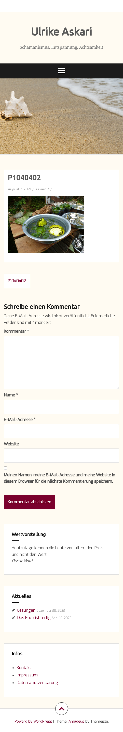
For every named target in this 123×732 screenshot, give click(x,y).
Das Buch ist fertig (34, 617)
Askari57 (42, 189)
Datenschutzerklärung (37, 682)
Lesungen (26, 610)
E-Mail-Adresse (19, 419)
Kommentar (16, 331)
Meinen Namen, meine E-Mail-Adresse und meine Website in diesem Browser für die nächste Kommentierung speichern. (59, 478)
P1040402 (17, 281)
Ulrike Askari (61, 32)
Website (11, 444)
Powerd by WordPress (33, 721)
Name (11, 395)
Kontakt (24, 667)
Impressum (27, 675)
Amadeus (76, 721)
